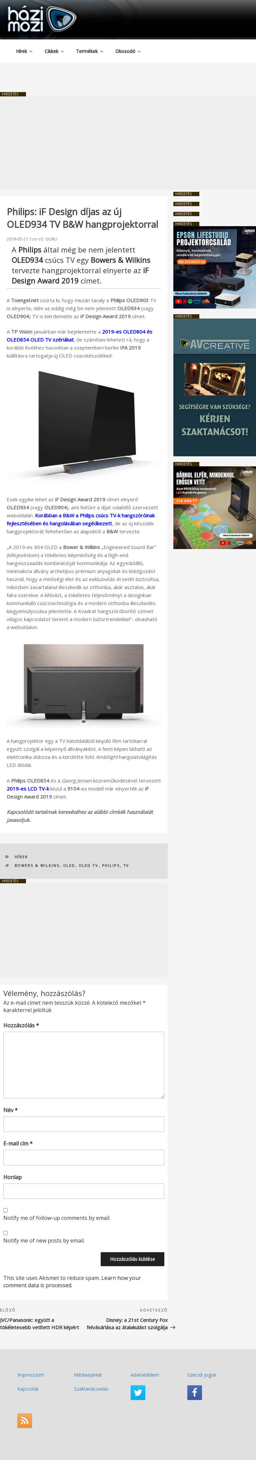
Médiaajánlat (88, 1375)
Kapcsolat (28, 1389)
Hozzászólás (21, 1025)
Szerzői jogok (201, 1375)
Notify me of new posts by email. (44, 1240)
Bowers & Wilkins (37, 865)
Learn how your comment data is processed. (72, 1281)
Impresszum (30, 1375)
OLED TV (89, 865)
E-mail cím (18, 1143)
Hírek (24, 51)
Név (10, 1110)
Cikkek (55, 51)
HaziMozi (32, 8)
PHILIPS (111, 865)
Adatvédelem (145, 1375)
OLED (69, 865)
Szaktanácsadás (91, 1389)
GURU (51, 239)
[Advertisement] (128, 143)
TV (126, 865)
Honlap (12, 1177)
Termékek (90, 51)
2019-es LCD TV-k (28, 788)
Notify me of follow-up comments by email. (56, 1218)
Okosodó (128, 51)
